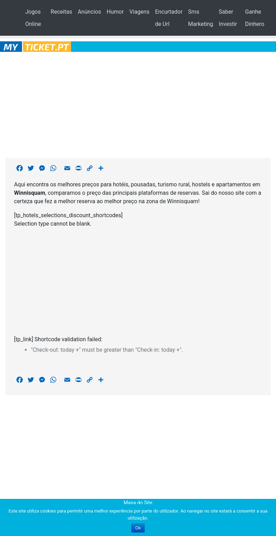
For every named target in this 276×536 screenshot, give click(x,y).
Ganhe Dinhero (254, 17)
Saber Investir (228, 17)
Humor (115, 11)
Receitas (61, 11)
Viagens (139, 11)
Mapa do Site (138, 503)
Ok (137, 527)
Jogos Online (33, 17)
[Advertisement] (138, 104)
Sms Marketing (200, 17)
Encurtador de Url (168, 17)
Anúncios (89, 11)
